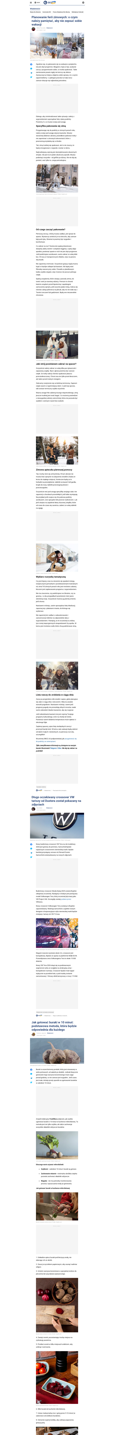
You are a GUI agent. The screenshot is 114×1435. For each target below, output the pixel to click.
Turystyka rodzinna (41, 787)
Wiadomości (50, 28)
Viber (59, 748)
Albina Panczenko (41, 28)
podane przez (66, 899)
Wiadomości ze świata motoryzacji (45, 1012)
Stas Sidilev (39, 808)
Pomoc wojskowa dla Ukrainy (61, 12)
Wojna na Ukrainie (35, 12)
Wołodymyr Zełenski (78, 12)
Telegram (53, 748)
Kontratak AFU (47, 12)
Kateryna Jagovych (41, 1033)
